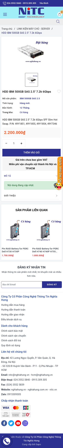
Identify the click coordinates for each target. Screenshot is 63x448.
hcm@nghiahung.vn (42, 375)
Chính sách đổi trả (11, 340)
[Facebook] (4, 423)
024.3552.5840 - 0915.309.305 (19, 3)
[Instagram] (25, 423)
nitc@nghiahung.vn (19, 375)
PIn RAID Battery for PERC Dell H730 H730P (15, 250)
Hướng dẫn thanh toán (13, 309)
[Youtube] (18, 423)
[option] (31, 53)
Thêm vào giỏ (31, 152)
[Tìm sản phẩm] (26, 21)
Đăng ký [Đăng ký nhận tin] (52, 284)
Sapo (38, 444)
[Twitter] (11, 423)
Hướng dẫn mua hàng (13, 305)
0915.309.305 (39, 379)
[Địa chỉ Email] (21, 284)
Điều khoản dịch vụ (11, 319)
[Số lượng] (14, 143)
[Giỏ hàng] (59, 14)
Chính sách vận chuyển (13, 335)
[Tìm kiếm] (58, 21)
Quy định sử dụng (10, 345)
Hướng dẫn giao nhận (12, 314)
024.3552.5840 (22, 379)
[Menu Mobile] (4, 14)
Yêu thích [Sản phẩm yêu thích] (43, 3)
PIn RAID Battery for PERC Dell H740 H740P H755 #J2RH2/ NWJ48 (45, 250)
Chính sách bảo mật (12, 330)
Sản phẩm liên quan (31, 210)
